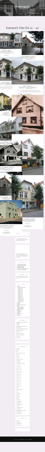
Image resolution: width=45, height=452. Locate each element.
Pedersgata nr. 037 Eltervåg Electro (33, 204)
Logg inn (18, 429)
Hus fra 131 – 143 (21, 306)
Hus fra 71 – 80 (21, 300)
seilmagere (18, 343)
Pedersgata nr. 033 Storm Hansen (12, 134)
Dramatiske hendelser (20, 367)
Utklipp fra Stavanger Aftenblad (32, 13)
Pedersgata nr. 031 (12, 106)
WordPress (22, 449)
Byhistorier (18, 364)
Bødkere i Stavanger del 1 (20, 341)
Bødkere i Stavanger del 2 (20, 340)
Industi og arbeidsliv (20, 397)
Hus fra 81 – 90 (21, 301)
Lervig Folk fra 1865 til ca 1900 (16, 17)
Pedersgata (22, 6)
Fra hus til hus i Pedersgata (30, 122)
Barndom (19, 308)
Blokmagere (18, 338)
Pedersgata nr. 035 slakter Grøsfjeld (33, 163)
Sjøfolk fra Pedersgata (35, 15)
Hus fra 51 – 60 (21, 298)
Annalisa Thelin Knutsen (36, 50)
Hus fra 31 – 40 (21, 296)
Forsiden (19, 291)
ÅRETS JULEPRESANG (20, 337)
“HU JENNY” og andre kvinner (21, 15)
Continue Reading (12, 52)
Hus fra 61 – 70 (21, 299)
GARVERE (18, 330)
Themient (30, 449)
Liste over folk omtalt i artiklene (22, 273)
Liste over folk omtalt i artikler (32, 19)
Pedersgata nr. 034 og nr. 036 (12, 161)
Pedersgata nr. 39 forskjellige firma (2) (12, 75)
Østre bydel (19, 320)
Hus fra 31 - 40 (10, 44)
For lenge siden (20, 316)
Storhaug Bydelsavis (9, 13)
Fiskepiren (19, 315)
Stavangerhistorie (9, 15)
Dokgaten (18, 365)
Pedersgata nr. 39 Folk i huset (12, 45)
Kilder (18, 319)
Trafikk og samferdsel (20, 415)
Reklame (19, 317)
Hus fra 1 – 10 (21, 293)
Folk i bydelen (20, 13)
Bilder (17, 359)
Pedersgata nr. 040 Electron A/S (12, 218)
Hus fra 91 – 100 (21, 302)
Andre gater (18, 356)
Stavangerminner (20, 318)
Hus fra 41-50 (21, 297)
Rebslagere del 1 (19, 344)
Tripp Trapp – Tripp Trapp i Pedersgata (14, 19)
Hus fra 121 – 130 (21, 305)
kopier (15, 44)
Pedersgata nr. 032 (33, 123)
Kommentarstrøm (19, 432)
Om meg (18, 403)
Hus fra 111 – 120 (21, 304)
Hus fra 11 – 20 (21, 294)
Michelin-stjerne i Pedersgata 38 (33, 49)
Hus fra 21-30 (21, 295)
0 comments (17, 107)
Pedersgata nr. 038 (12, 189)
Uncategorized (19, 417)
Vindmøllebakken (19, 421)
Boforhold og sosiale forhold (21, 361)
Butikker (9, 73)
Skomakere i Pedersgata (30, 17)
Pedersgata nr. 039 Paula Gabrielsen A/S (33, 79)
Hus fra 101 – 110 (21, 303)
